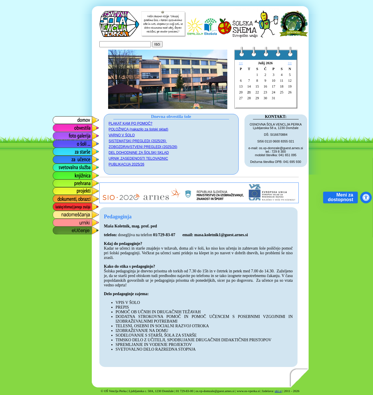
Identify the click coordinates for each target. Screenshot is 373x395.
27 (241, 98)
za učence (62, 158)
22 (257, 92)
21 (249, 92)
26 (290, 92)
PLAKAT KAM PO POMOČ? (130, 123)
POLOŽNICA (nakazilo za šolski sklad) (138, 129)
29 (257, 98)
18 (282, 86)
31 (273, 98)
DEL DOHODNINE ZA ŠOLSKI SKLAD (139, 153)
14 (249, 86)
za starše (61, 150)
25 (282, 92)
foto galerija (64, 134)
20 (241, 92)
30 (265, 98)
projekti (59, 189)
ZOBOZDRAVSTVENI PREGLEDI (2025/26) (143, 147)
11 (282, 81)
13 (241, 86)
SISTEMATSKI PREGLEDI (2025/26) (138, 141)
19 (290, 86)
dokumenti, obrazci (71, 197)
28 (249, 98)
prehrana (61, 181)
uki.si (278, 391)
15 (257, 86)
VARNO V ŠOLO (122, 135)
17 (273, 86)
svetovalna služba (70, 165)
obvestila (61, 126)
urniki (57, 221)
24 (273, 92)
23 (265, 92)
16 (265, 86)
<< (241, 63)
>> (290, 63)
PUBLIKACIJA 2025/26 (127, 164)
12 (290, 81)
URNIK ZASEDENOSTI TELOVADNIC (138, 158)
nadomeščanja (67, 213)
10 (273, 81)
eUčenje (60, 229)
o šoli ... (60, 142)
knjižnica (61, 173)
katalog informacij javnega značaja (70, 207)
